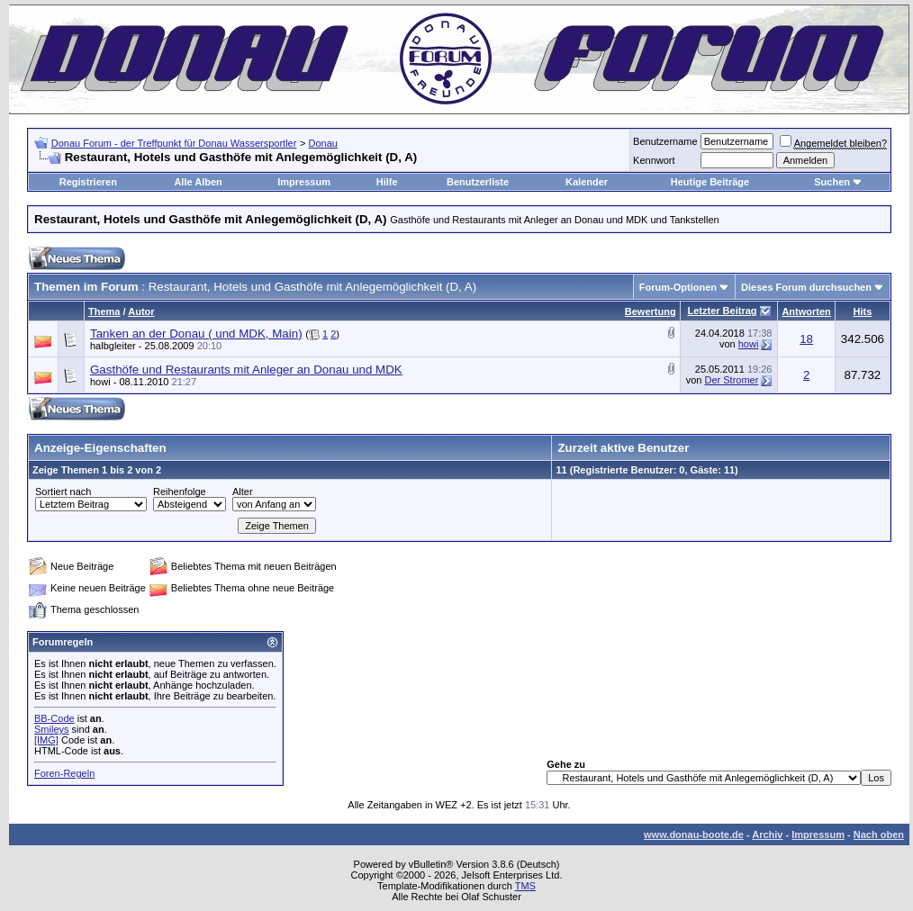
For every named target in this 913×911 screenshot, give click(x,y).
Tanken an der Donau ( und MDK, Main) (196, 333)
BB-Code (54, 718)
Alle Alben (197, 181)
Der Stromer (731, 379)
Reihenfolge (179, 491)
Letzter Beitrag (721, 310)
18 (806, 339)
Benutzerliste (478, 181)
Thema (104, 311)
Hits (863, 311)
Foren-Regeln (64, 773)
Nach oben (879, 834)
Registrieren (88, 181)
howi (748, 343)
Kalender (586, 181)
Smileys (51, 729)
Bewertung (650, 311)
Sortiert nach (63, 491)
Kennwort (653, 160)
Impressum (303, 181)
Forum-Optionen (678, 287)
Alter (242, 491)
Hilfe (387, 181)
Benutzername (665, 141)
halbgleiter (113, 345)
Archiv (767, 834)
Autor (141, 311)
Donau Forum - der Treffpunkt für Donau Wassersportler (174, 143)
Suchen (832, 181)
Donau (323, 143)
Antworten (806, 311)
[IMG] (46, 740)
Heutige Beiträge (710, 181)
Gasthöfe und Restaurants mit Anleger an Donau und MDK (246, 369)
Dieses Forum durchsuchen (806, 287)
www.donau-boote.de (694, 834)
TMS (525, 885)
